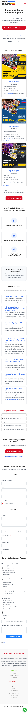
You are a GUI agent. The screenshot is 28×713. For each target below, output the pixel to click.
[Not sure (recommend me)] (2, 572)
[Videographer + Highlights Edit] (2, 606)
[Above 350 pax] (2, 574)
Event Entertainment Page (13, 399)
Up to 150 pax (14, 82)
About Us (14, 673)
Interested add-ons (5, 598)
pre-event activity (9, 93)
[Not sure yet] (2, 615)
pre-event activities (9, 138)
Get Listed (14, 679)
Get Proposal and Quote (14, 636)
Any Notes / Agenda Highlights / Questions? (11, 625)
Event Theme (4, 618)
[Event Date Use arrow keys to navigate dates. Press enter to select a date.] (14, 518)
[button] (14, 28)
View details (6, 96)
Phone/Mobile (4, 500)
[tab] (14, 414)
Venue (2, 528)
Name (2, 487)
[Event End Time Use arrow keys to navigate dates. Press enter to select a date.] (14, 552)
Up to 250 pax (14, 126)
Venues (14, 692)
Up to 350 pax (14, 171)
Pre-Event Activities (14, 690)
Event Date (3, 515)
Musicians (14, 688)
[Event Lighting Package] (2, 602)
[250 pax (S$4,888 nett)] (2, 568)
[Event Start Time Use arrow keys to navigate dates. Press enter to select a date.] (14, 545)
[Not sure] (2, 586)
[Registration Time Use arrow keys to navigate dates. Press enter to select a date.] (14, 538)
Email (2, 494)
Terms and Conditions (14, 675)
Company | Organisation (6, 480)
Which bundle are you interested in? (9, 563)
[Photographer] (2, 604)
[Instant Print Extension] (2, 608)
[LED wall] (2, 580)
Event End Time (5, 549)
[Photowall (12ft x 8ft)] (2, 610)
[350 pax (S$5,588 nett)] (2, 570)
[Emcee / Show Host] (2, 600)
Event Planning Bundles (14, 685)
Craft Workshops (14, 695)
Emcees (14, 686)
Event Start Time (5, 542)
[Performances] (2, 613)
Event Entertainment (14, 693)
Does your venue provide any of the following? (11, 578)
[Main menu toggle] (25, 3)
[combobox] (3, 503)
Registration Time (5, 535)
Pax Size (3, 522)
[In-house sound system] (2, 584)
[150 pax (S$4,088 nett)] (2, 565)
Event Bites (14, 697)
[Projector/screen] (2, 582)
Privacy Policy (14, 677)
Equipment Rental (14, 699)
